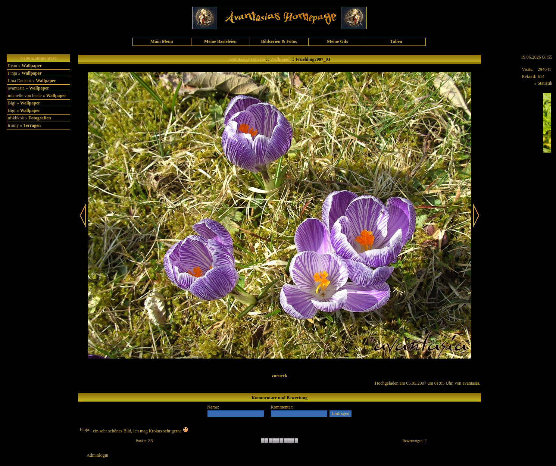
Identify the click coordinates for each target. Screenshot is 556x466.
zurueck (279, 375)
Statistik (545, 83)
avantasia (470, 383)
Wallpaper (32, 65)
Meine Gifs (337, 41)
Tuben (396, 41)
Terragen (32, 125)
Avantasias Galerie (247, 59)
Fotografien (39, 118)
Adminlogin (97, 455)
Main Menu (161, 41)
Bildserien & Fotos (279, 41)
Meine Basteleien (220, 41)
